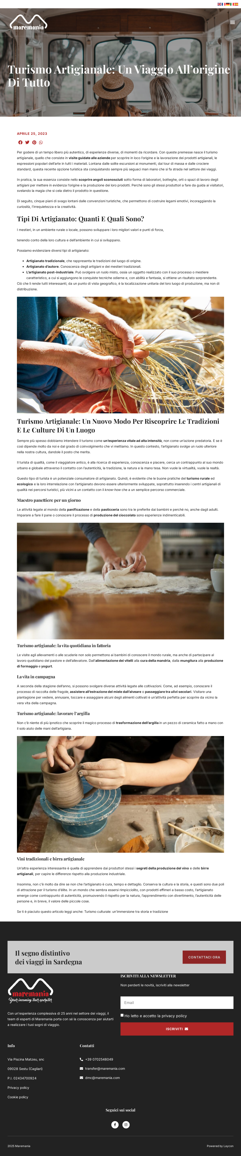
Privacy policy (18, 1088)
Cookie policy (18, 1097)
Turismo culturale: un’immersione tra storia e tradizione (126, 911)
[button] (232, 22)
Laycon (228, 1146)
